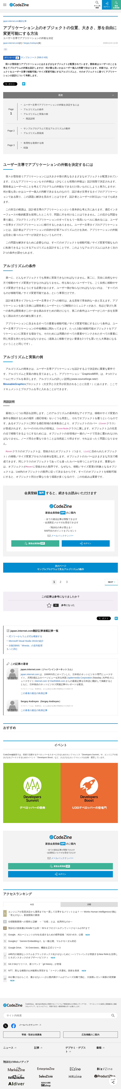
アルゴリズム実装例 (34, 133)
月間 (89, 904)
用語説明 (30, 118)
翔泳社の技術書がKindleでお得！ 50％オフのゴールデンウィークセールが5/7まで (49, 928)
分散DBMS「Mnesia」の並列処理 (25, 645)
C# (5, 49)
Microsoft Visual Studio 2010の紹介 (26, 641)
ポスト (10, 84)
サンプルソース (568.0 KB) (34, 57)
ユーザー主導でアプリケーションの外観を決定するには (51, 105)
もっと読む (12, 649)
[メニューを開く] (5, 5)
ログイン (85, 543)
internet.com (41, 681)
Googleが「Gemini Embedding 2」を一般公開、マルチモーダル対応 (42, 941)
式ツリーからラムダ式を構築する (25, 636)
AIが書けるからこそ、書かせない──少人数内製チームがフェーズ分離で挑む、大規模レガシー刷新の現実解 (62, 977)
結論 (26, 147)
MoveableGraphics (14, 384)
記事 (38, 1048)
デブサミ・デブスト (75, 1049)
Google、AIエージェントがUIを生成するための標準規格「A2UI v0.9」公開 (45, 934)
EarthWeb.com (57, 681)
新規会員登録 (34, 543)
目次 (86, 95)
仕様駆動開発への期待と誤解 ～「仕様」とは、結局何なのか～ (40, 921)
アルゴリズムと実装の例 (36, 114)
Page (10, 130)
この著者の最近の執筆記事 (34, 693)
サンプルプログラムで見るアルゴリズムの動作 (47, 128)
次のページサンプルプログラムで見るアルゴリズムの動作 (60, 567)
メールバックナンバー (61, 535)
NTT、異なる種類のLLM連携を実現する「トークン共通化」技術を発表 (43, 970)
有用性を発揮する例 (34, 143)
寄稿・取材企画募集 (32, 1034)
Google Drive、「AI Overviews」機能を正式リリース (34, 947)
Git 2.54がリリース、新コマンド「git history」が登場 (34, 964)
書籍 (100, 1048)
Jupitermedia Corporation (79, 677)
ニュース (10, 1048)
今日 (32, 904)
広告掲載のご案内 (90, 1034)
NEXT (112, 582)
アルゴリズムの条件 (34, 109)
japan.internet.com (11, 43)
